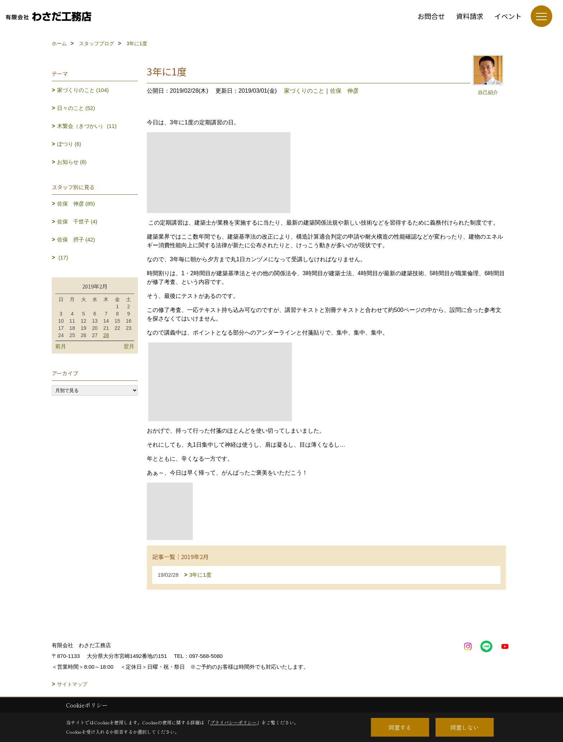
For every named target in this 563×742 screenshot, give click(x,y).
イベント (508, 16)
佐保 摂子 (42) (76, 239)
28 (106, 335)
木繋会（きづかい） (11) (87, 126)
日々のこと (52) (76, 108)
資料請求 (469, 16)
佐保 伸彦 (344, 91)
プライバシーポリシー (233, 722)
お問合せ (431, 16)
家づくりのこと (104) (83, 90)
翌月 (129, 346)
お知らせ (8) (72, 162)
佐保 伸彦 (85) (76, 204)
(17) (62, 257)
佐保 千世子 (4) (77, 221)
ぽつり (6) (69, 144)
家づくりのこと (304, 91)
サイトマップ (72, 684)
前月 (60, 346)
